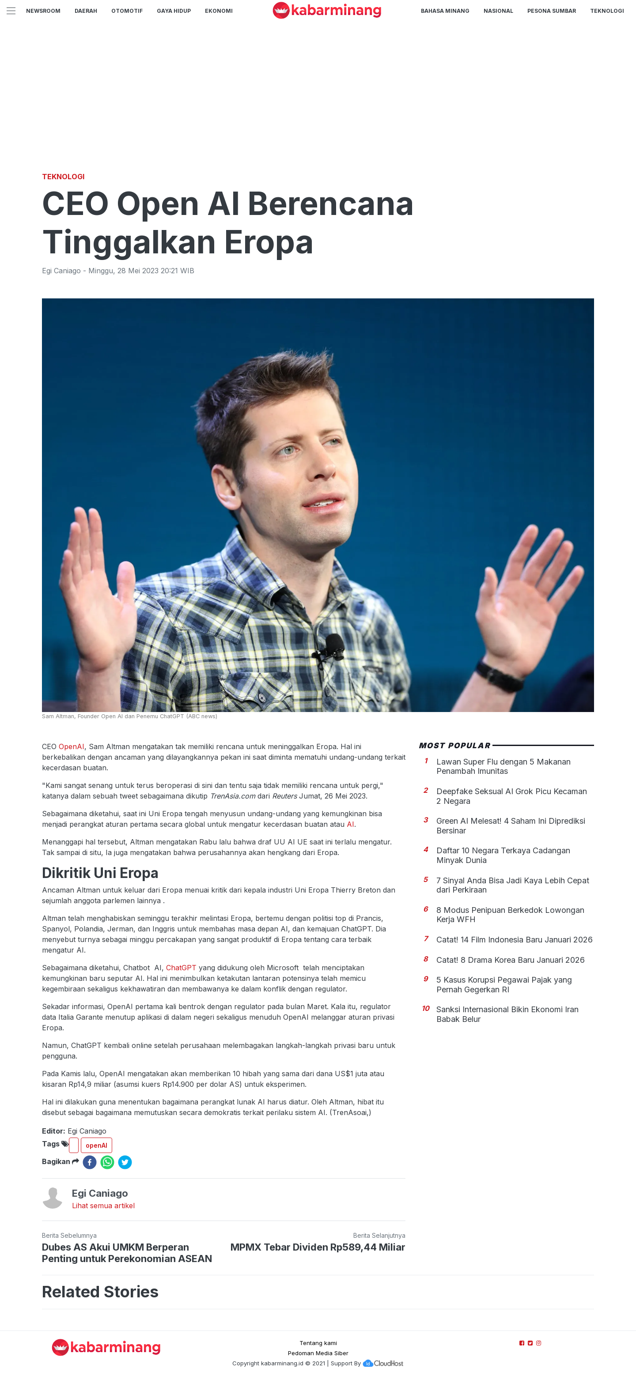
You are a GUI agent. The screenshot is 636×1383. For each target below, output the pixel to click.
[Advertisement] (318, 104)
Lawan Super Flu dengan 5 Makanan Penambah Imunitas (503, 766)
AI (350, 824)
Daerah (86, 11)
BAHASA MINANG (445, 11)
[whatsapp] (107, 1162)
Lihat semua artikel (103, 1205)
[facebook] (90, 1162)
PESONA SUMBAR (551, 11)
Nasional (498, 11)
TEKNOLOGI (607, 11)
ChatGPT (182, 967)
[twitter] (125, 1162)
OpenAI (71, 746)
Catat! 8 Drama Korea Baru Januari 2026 (510, 960)
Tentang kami (318, 1342)
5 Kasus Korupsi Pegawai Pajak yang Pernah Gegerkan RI (504, 984)
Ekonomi (219, 11)
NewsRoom (43, 11)
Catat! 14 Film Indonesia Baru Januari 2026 (514, 939)
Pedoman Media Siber (318, 1353)
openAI (96, 1145)
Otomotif (127, 11)
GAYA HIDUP (174, 11)
